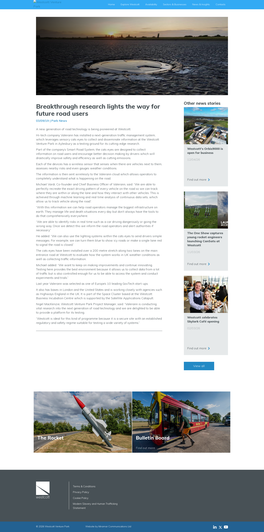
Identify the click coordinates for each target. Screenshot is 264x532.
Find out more (196, 178)
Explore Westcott (130, 4)
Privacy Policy (81, 492)
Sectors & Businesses (174, 4)
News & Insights (201, 4)
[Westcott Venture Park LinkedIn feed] (215, 526)
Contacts (220, 4)
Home (111, 4)
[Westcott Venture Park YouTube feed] (226, 526)
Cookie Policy (80, 498)
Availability (151, 4)
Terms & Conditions (84, 486)
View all (199, 366)
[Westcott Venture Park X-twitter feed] (221, 526)
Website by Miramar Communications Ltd (108, 526)
